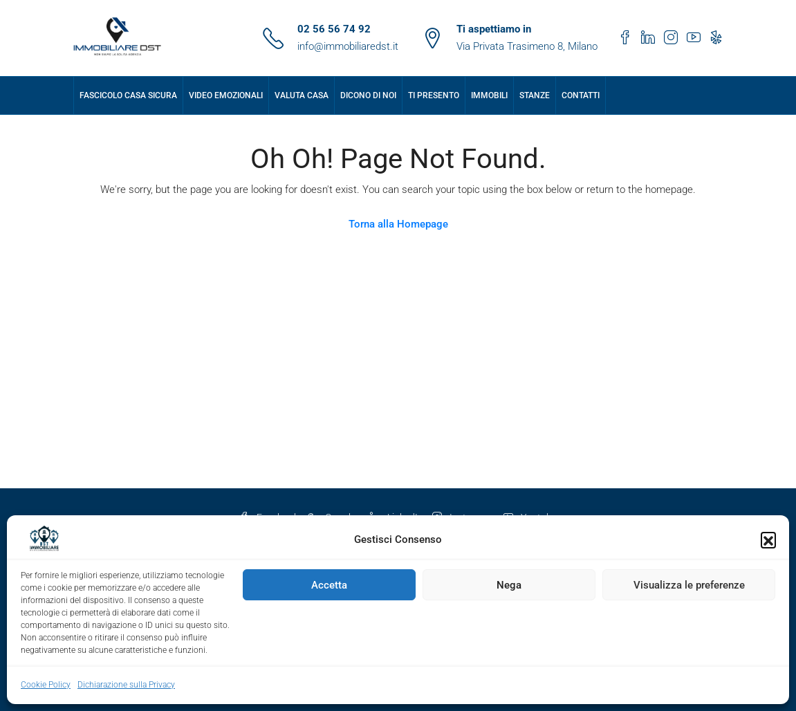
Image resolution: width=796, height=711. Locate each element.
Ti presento (433, 95)
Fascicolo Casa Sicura (128, 95)
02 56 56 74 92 (334, 29)
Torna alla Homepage (398, 224)
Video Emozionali (226, 95)
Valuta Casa (301, 95)
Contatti (581, 95)
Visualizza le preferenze (689, 585)
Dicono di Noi (368, 95)
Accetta (329, 585)
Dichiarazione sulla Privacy (126, 685)
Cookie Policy (46, 685)
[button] (768, 539)
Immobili (489, 95)
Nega (509, 585)
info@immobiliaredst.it (347, 46)
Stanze (534, 95)
